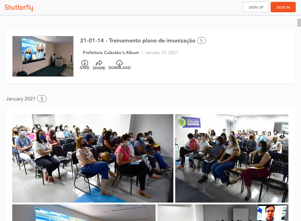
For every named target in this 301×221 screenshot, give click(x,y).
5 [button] (42, 99)
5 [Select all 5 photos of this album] (201, 40)
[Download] (120, 65)
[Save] (85, 65)
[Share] (99, 65)
